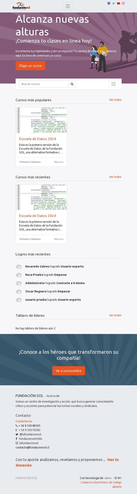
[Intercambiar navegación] (113, 84)
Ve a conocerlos (68, 371)
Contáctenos (24, 421)
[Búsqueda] (43, 84)
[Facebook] (108, 3)
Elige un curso (30, 66)
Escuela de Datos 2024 (37, 139)
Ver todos (115, 315)
